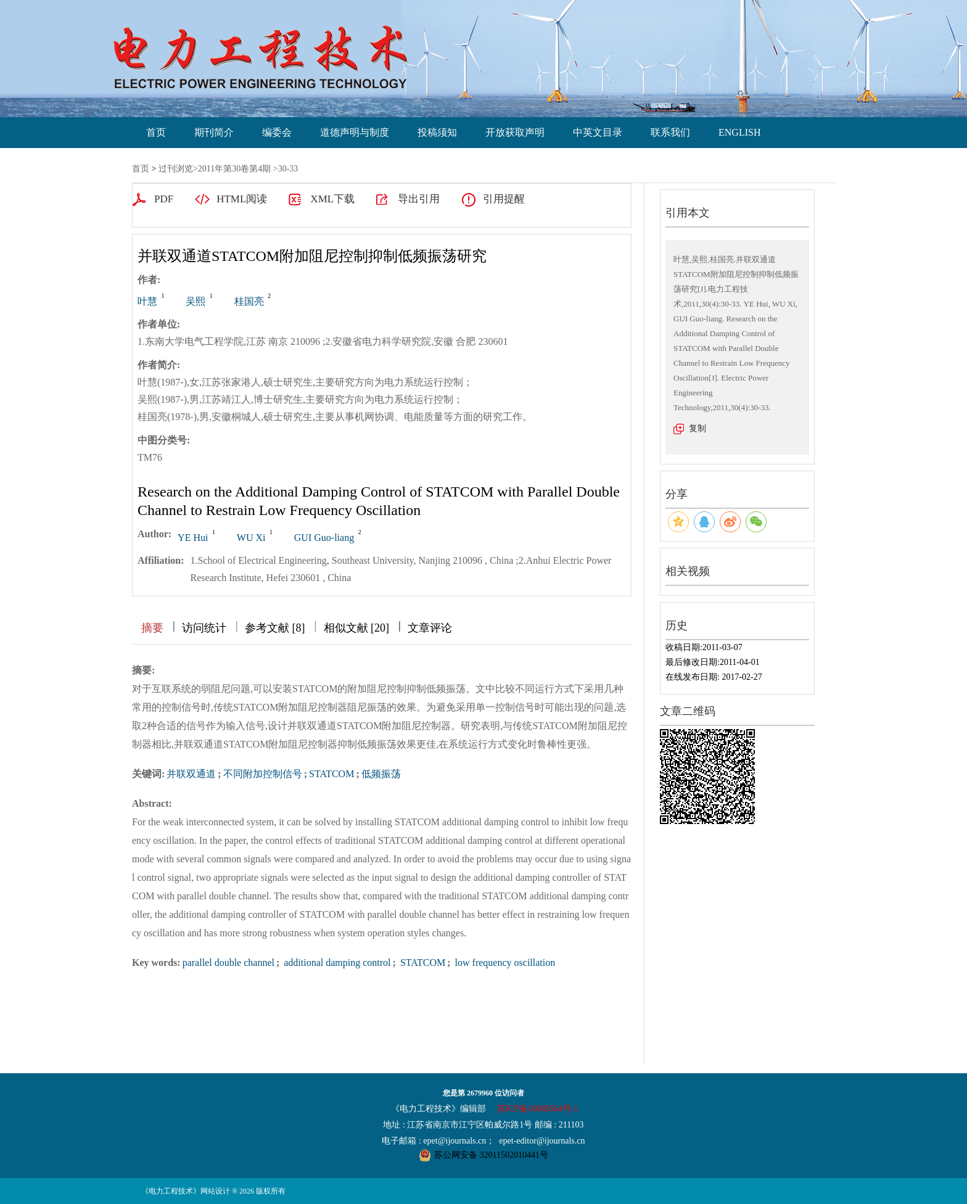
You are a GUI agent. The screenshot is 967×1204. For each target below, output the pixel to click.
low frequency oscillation (504, 962)
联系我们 (670, 132)
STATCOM (331, 774)
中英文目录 (597, 132)
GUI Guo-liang (324, 537)
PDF (163, 199)
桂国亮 (249, 301)
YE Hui (193, 537)
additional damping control (335, 962)
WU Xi (251, 537)
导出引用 (419, 199)
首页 (156, 132)
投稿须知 (437, 132)
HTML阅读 (241, 199)
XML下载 (332, 199)
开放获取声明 (515, 132)
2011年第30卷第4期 (234, 168)
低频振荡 (381, 774)
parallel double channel (228, 962)
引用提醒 (504, 199)
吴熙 (195, 301)
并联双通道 (191, 774)
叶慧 (147, 301)
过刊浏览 (175, 168)
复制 (697, 428)
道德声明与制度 (354, 132)
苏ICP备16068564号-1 (537, 1108)
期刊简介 (214, 132)
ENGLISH (739, 132)
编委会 (277, 132)
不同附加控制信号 (262, 774)
